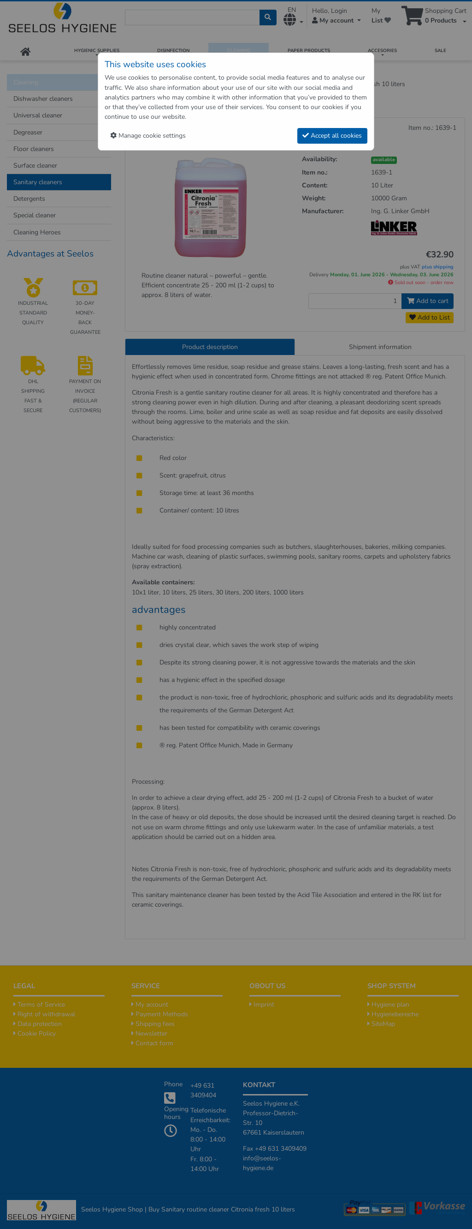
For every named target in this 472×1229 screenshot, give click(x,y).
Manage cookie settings (148, 135)
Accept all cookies (332, 135)
